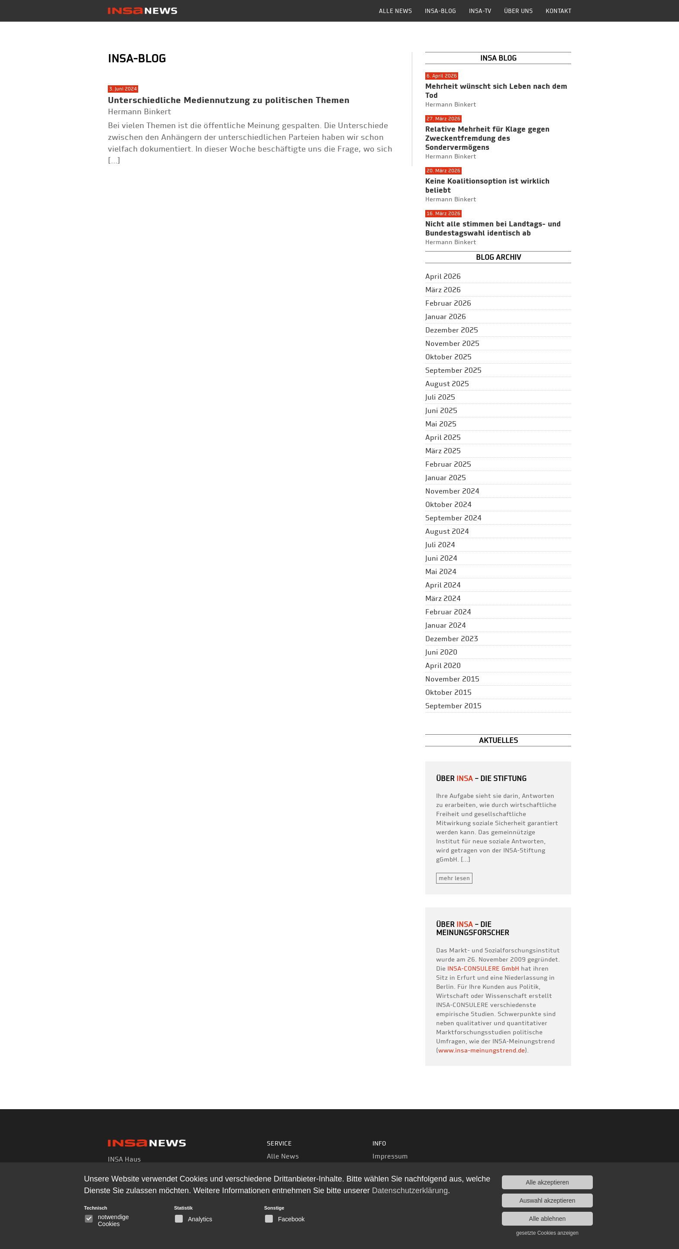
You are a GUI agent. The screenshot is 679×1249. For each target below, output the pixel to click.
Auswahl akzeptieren (547, 1200)
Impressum (390, 1156)
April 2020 (443, 665)
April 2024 (443, 585)
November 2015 (452, 679)
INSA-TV (480, 10)
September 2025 (453, 370)
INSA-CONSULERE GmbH (483, 968)
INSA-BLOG (440, 10)
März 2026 (443, 289)
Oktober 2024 (448, 504)
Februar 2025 (448, 464)
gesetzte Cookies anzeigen (547, 1233)
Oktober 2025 (448, 356)
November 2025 (452, 343)
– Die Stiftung (491, 778)
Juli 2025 (440, 397)
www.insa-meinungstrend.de (481, 1050)
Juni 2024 (441, 558)
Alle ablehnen (547, 1218)
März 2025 (443, 450)
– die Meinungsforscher (472, 928)
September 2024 (453, 517)
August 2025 (447, 383)
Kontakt (558, 10)
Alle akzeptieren (547, 1182)
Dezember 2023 (451, 638)
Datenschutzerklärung (410, 1190)
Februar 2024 (448, 611)
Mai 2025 (440, 424)
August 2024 (447, 531)
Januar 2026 (445, 316)
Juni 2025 (441, 410)
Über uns (518, 10)
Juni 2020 (441, 652)
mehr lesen (454, 878)
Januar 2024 (445, 625)
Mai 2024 (440, 571)
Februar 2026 (448, 303)
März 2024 (443, 598)
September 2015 (453, 705)
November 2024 (452, 491)
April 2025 (443, 437)
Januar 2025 (445, 477)
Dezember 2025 (451, 330)
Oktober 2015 (448, 692)
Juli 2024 (440, 544)
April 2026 (443, 276)
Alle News (395, 10)
